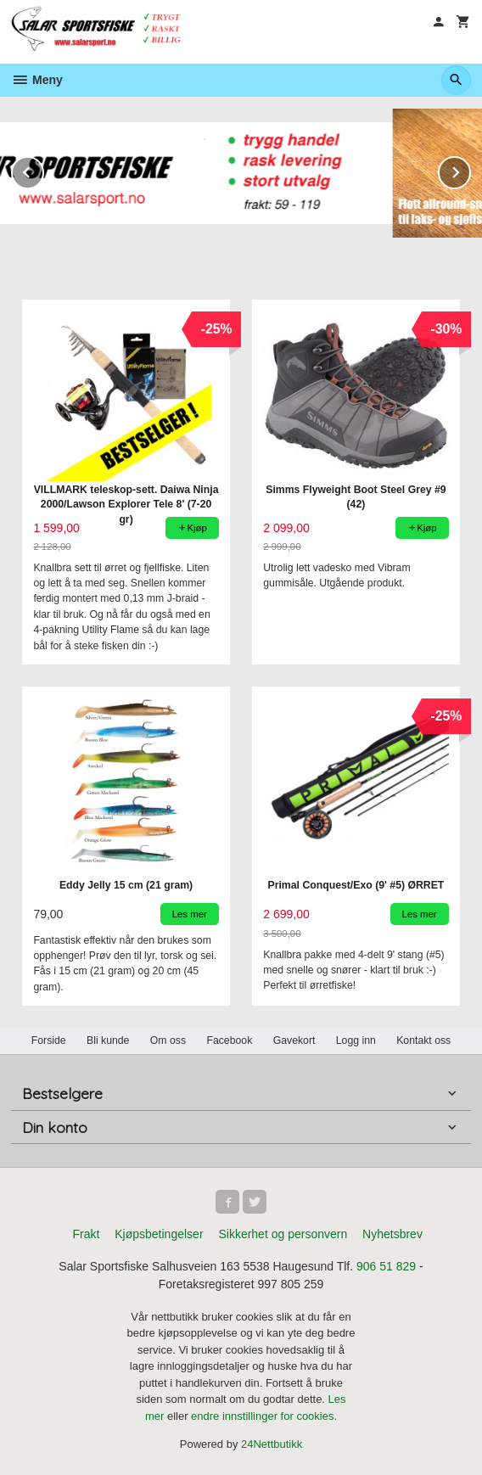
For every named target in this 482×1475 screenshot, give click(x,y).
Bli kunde (108, 1040)
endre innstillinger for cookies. (264, 1416)
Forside (48, 1040)
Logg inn (356, 1040)
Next (470, 169)
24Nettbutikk (271, 1444)
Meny (37, 80)
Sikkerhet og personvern (282, 1234)
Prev (43, 169)
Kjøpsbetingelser (159, 1234)
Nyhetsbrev (392, 1234)
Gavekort (294, 1040)
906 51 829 (386, 1266)
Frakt (85, 1234)
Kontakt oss (423, 1040)
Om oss (168, 1040)
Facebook (229, 1040)
